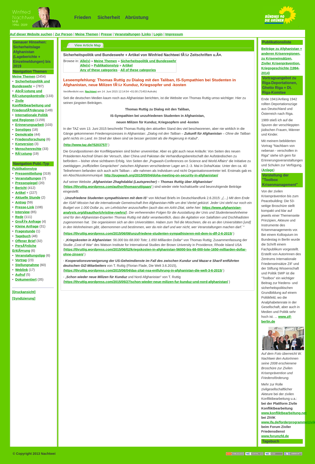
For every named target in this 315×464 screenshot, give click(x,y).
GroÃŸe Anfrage (28, 221)
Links (146, 34)
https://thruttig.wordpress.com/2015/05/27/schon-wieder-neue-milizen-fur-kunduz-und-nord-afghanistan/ (146, 282)
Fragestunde (25, 231)
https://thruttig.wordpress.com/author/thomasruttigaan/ (108, 186)
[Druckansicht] (24, 292)
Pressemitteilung (28, 173)
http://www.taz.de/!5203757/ (85, 145)
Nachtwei (91, 91)
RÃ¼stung (23, 153)
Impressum (174, 34)
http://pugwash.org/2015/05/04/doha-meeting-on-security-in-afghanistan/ (161, 175)
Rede (19, 217)
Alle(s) (85, 61)
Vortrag (21, 260)
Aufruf (20, 274)
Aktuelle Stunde (27, 197)
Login (158, 34)
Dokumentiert (26, 279)
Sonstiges (23, 129)
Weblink (21, 270)
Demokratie (24, 134)
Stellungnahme (27, 265)
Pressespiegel (26, 183)
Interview (22, 212)
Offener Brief (25, 241)
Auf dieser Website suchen (31, 34)
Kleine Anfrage (27, 226)
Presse (106, 34)
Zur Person (63, 34)
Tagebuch (23, 236)
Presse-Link (24, 207)
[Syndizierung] (23, 298)
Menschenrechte (28, 149)
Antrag (20, 202)
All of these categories (138, 70)
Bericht (21, 188)
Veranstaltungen (127, 34)
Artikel (20, 192)
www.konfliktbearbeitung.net (283, 413)
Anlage (267, 170)
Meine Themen (86, 34)
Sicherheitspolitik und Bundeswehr (148, 61)
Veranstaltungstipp (30, 255)
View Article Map (87, 45)
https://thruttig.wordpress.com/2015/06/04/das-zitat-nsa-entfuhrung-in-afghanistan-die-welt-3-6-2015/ (143, 270)
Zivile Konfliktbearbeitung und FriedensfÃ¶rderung (31, 105)
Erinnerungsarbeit (29, 125)
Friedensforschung (30, 139)
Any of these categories (98, 70)
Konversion (24, 144)
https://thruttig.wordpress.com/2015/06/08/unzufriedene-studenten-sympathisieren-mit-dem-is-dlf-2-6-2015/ (148, 233)
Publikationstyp (24, 168)
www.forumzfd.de (275, 436)
